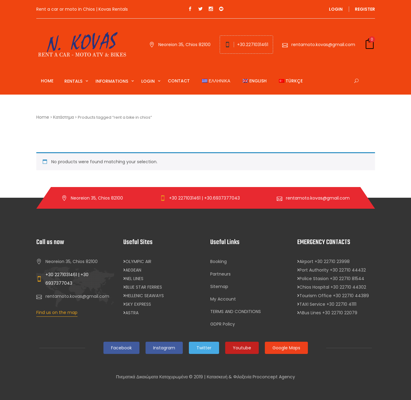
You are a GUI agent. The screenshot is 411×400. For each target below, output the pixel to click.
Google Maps (286, 348)
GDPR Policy (222, 324)
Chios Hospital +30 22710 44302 (331, 287)
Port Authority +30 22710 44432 (331, 270)
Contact (179, 81)
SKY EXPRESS (137, 304)
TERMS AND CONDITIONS (235, 311)
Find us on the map (57, 312)
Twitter (203, 348)
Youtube (242, 348)
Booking (218, 261)
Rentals (74, 81)
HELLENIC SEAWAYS (143, 296)
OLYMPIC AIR (137, 261)
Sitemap (219, 286)
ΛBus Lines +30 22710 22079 (327, 313)
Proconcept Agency (274, 377)
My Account (223, 299)
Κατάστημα (63, 117)
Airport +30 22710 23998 (323, 261)
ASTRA (131, 313)
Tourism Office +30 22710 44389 (333, 296)
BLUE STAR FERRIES (142, 287)
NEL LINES (133, 279)
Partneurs (220, 274)
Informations (112, 81)
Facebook (121, 348)
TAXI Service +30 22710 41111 (326, 304)
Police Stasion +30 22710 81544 (330, 279)
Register (365, 9)
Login (336, 9)
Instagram (164, 348)
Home (47, 81)
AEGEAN (132, 270)
